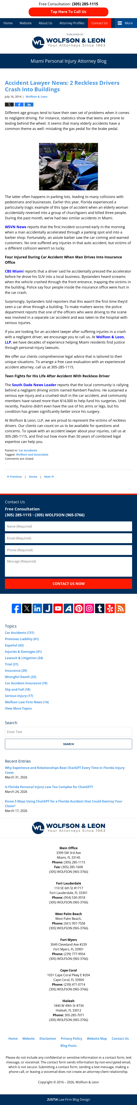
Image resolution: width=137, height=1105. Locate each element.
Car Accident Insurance (26, 683)
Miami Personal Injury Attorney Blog (68, 41)
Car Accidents (28, 450)
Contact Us (99, 23)
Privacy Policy (71, 1038)
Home (8, 23)
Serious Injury (19, 696)
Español (14, 645)
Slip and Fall (17, 689)
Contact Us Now (69, 583)
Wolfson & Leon (87, 1082)
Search (68, 744)
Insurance (16, 670)
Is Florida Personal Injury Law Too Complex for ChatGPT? (49, 787)
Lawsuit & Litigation (24, 658)
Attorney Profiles (71, 23)
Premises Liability (22, 639)
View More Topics (18, 708)
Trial (11, 664)
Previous (14, 476)
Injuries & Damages (23, 651)
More (129, 23)
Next (49, 476)
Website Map (97, 1038)
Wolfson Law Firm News (27, 702)
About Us (45, 23)
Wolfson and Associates (32, 454)
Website (26, 23)
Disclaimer (47, 1038)
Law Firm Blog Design (68, 1099)
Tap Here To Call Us (68, 11)
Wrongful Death (20, 677)
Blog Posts (68, 1045)
